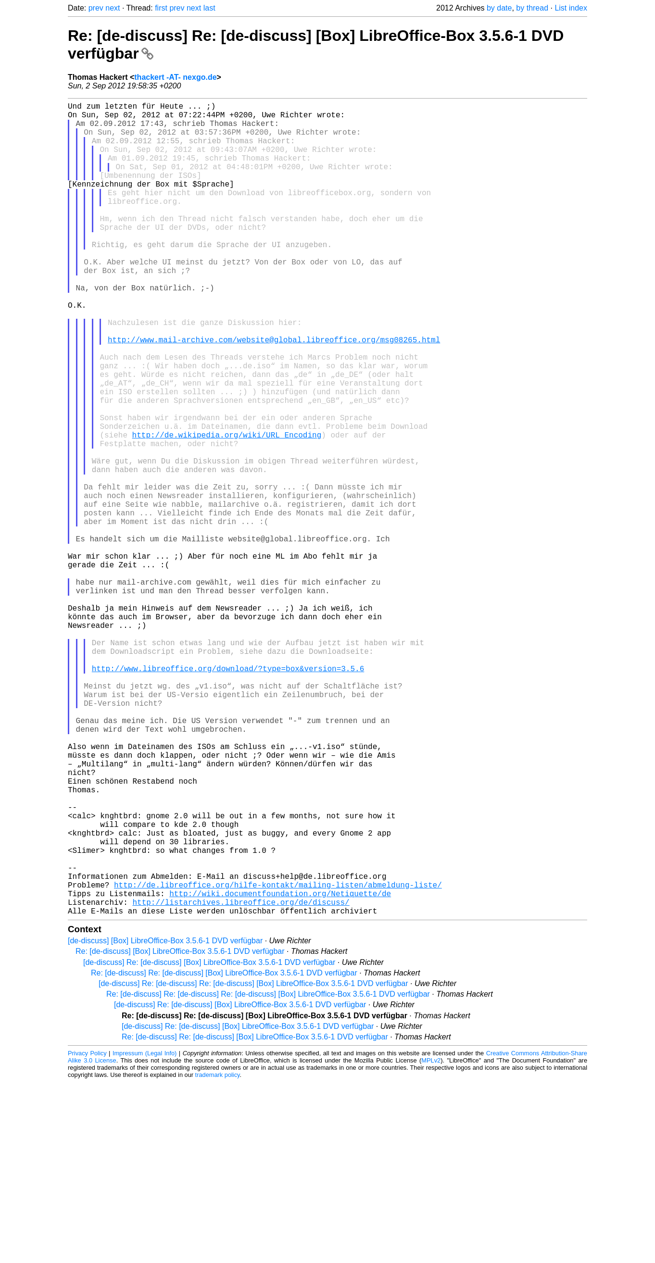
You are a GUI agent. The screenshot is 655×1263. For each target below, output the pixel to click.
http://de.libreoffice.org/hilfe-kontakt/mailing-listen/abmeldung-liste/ (278, 1059)
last (209, 8)
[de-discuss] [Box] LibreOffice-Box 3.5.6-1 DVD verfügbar (165, 1121)
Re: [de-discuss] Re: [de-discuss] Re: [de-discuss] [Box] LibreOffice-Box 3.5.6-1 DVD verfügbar (268, 1175)
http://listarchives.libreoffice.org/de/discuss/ (240, 1080)
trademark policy (217, 1255)
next (112, 8)
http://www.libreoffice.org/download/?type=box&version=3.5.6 (228, 795)
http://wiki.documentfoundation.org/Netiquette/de (280, 1070)
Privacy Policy (87, 1234)
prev (95, 8)
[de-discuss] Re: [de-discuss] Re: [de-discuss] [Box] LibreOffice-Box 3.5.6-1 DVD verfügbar (253, 1164)
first (161, 8)
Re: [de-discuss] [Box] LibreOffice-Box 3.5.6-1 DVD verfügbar (180, 1132)
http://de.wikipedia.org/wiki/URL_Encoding (227, 509)
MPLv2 (431, 1241)
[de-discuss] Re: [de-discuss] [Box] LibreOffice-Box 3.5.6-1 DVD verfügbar (209, 1143)
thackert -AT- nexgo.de (175, 77)
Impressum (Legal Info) (144, 1234)
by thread (532, 8)
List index (570, 8)
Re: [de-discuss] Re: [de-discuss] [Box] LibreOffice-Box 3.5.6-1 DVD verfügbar (224, 1154)
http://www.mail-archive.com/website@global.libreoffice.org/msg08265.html (274, 393)
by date (499, 8)
